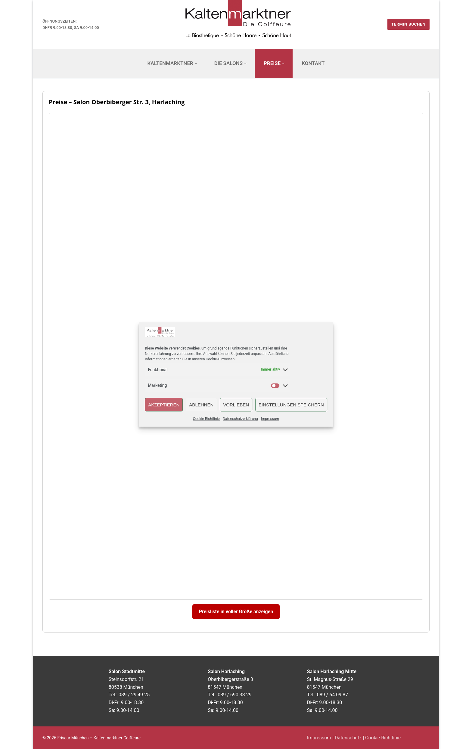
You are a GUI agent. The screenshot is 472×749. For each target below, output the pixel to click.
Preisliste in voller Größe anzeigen (236, 611)
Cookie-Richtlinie (206, 419)
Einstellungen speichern (291, 404)
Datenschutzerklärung (240, 419)
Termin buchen (408, 24)
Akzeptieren (163, 404)
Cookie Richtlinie (383, 738)
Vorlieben (236, 404)
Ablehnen (201, 404)
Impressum (270, 419)
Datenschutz (348, 738)
